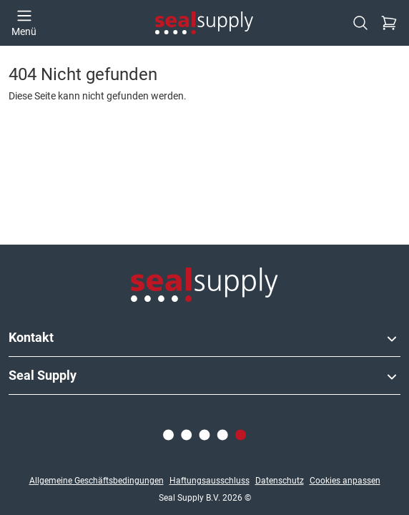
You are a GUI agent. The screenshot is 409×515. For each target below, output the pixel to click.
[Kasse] (389, 23)
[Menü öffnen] (24, 22)
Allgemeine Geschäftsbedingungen (96, 481)
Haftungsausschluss (209, 481)
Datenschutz (279, 481)
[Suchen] (360, 23)
